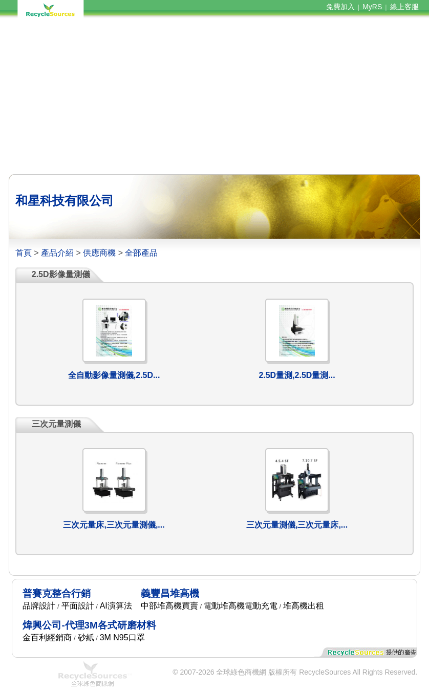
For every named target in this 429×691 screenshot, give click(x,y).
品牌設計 (39, 605)
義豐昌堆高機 (170, 593)
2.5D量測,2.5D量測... (297, 375)
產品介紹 (57, 252)
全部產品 (141, 252)
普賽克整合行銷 (57, 593)
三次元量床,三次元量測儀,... (113, 524)
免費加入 (340, 7)
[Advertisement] (214, 96)
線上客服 (404, 7)
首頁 (23, 252)
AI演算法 (116, 605)
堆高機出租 (303, 605)
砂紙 (86, 637)
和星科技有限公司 (64, 200)
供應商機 (99, 252)
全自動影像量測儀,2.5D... (114, 375)
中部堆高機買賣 (169, 605)
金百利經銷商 (47, 637)
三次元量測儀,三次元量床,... (297, 524)
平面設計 (77, 605)
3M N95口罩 (122, 637)
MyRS (372, 7)
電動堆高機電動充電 (240, 605)
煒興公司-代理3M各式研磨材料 (89, 625)
